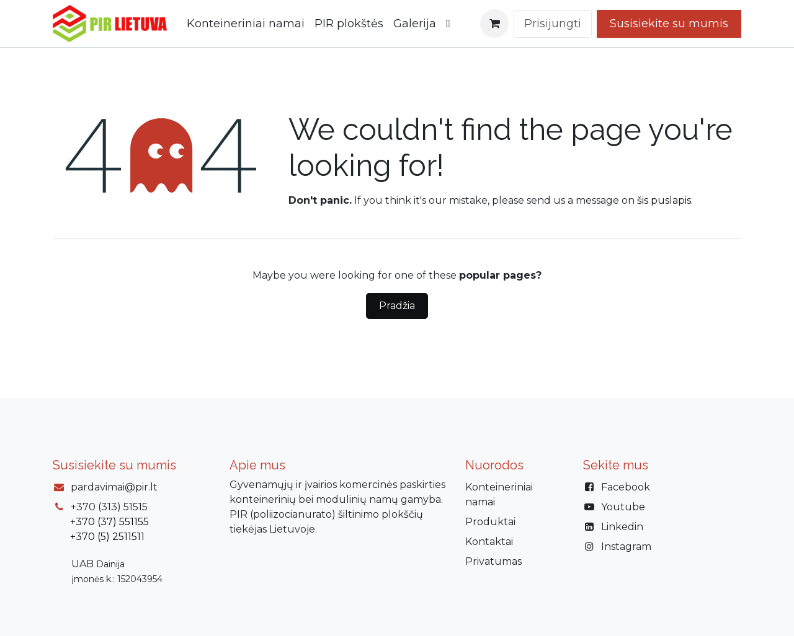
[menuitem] (246, 24)
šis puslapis (664, 200)
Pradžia (397, 305)
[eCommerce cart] (494, 23)
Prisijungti (552, 23)
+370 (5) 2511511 (107, 536)
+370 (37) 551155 (109, 522)
